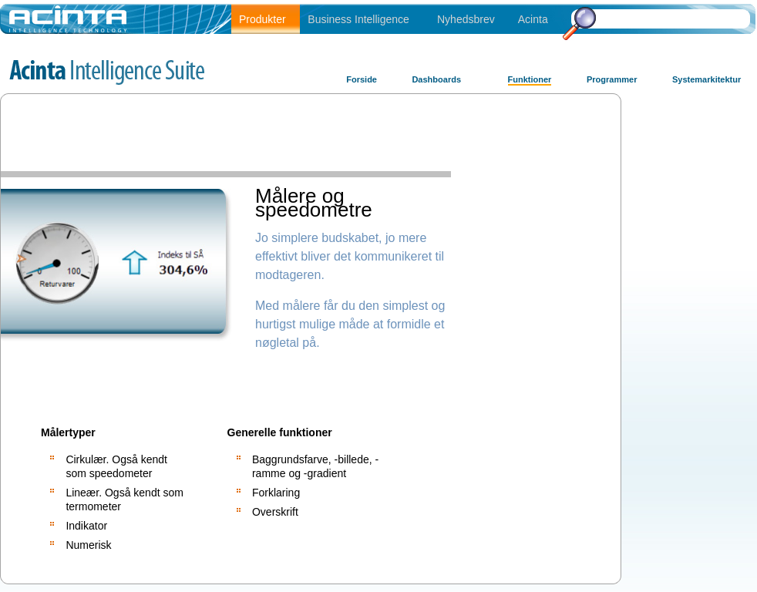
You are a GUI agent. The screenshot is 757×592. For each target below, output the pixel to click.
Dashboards (436, 79)
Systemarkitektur (706, 79)
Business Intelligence (358, 19)
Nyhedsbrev (466, 19)
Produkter (262, 19)
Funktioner (530, 79)
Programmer (612, 79)
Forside (361, 79)
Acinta (533, 19)
